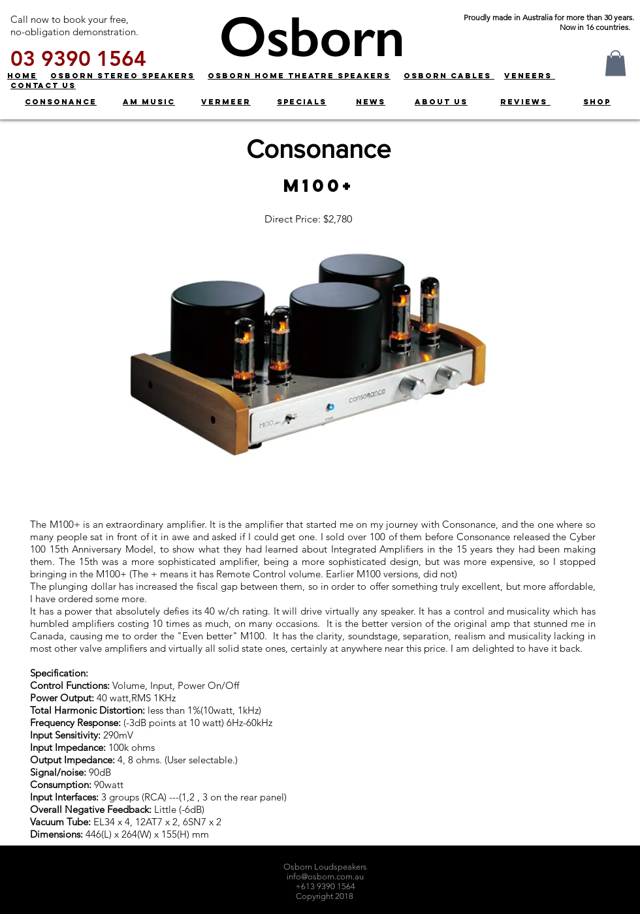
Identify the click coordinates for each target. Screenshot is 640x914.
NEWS (370, 101)
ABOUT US (441, 101)
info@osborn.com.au (325, 876)
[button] (615, 63)
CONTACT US (43, 85)
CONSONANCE (61, 101)
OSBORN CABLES (449, 75)
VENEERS (529, 75)
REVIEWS (525, 101)
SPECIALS (302, 101)
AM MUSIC (149, 101)
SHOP (597, 101)
